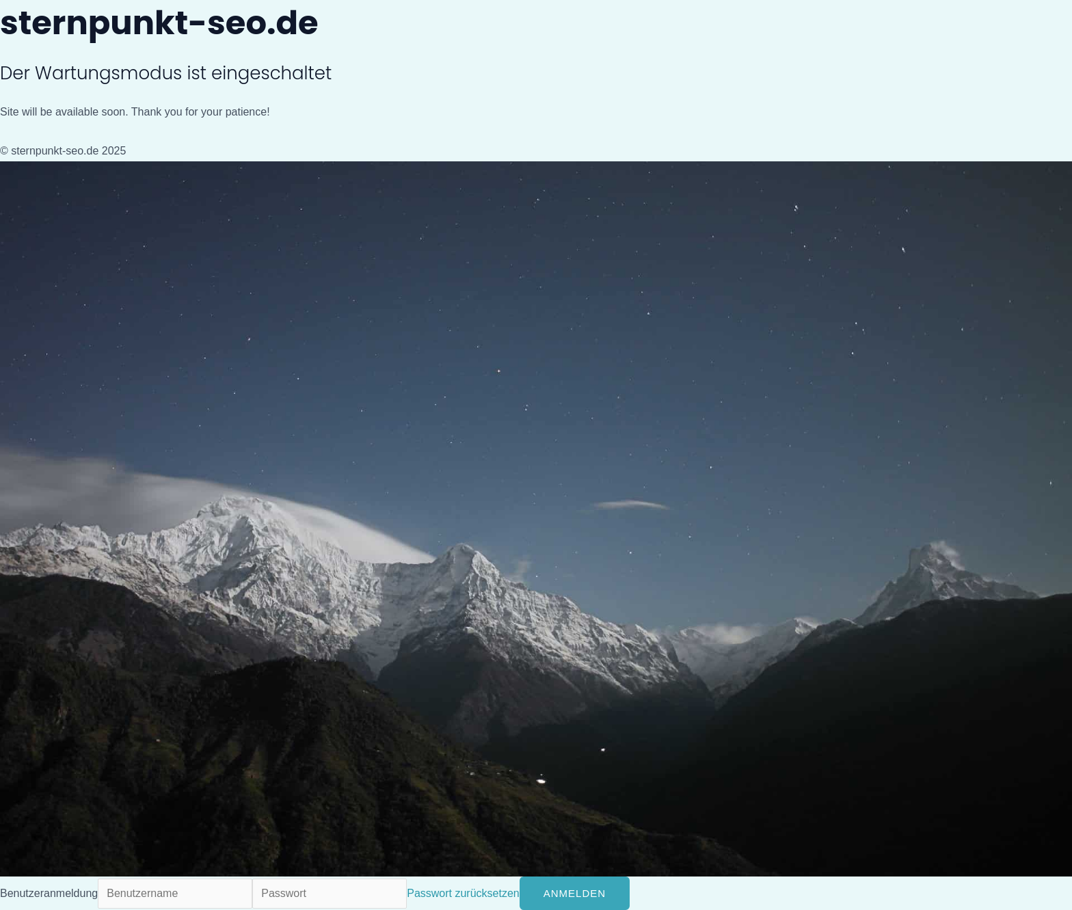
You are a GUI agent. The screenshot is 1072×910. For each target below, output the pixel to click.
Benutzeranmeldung (49, 893)
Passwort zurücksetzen (463, 893)
